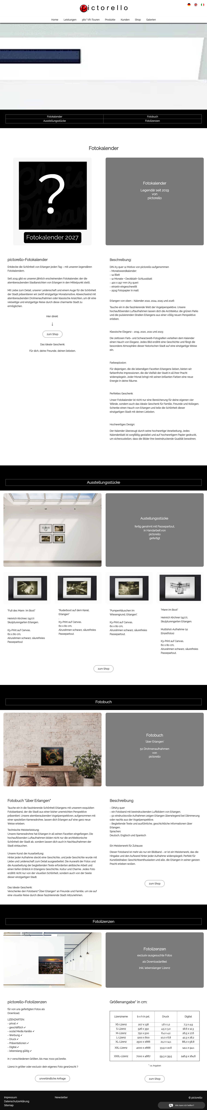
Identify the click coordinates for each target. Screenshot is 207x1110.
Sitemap (8, 1105)
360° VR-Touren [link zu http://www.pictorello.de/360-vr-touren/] (90, 19)
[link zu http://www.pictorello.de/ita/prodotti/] (202, 4)
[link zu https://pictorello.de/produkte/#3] (52, 749)
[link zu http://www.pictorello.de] (103, 8)
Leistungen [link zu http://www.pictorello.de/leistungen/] (70, 19)
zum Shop (52, 334)
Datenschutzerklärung (16, 1101)
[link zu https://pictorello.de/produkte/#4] (52, 959)
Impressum (10, 1097)
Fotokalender (54, 116)
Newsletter (61, 1097)
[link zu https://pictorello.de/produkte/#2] (52, 529)
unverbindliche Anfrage (52, 1078)
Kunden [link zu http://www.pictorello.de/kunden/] (125, 19)
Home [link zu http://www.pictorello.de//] (54, 19)
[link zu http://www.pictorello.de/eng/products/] (195, 4)
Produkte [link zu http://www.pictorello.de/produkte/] (110, 19)
